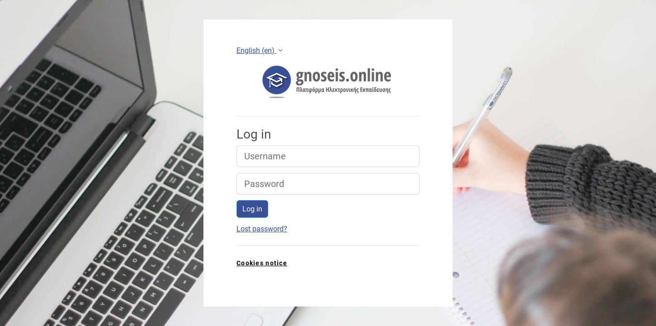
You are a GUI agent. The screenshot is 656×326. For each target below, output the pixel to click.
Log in (252, 209)
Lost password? (261, 229)
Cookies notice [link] (261, 263)
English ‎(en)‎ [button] (256, 50)
